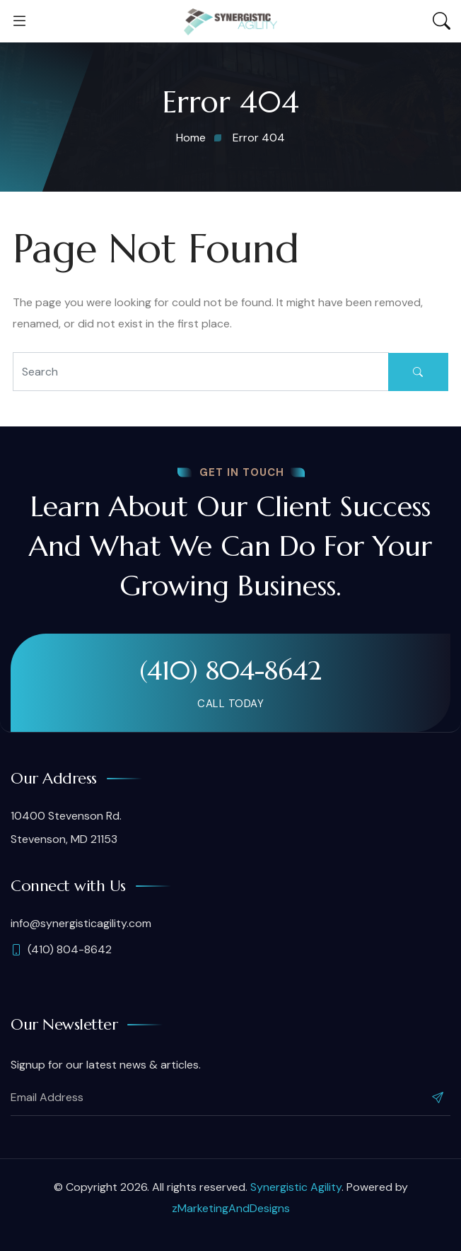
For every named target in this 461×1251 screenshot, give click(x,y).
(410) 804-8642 (230, 670)
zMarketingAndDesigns (231, 1208)
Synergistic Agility (296, 1187)
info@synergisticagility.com (81, 923)
